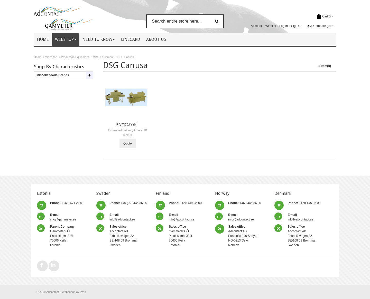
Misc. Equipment (103, 57)
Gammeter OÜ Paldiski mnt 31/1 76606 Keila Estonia (62, 236)
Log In (283, 26)
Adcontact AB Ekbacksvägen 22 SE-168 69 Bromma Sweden (122, 236)
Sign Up (296, 26)
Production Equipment (75, 57)
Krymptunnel (126, 124)
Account (256, 26)
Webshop (51, 57)
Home (37, 57)
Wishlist (270, 26)
